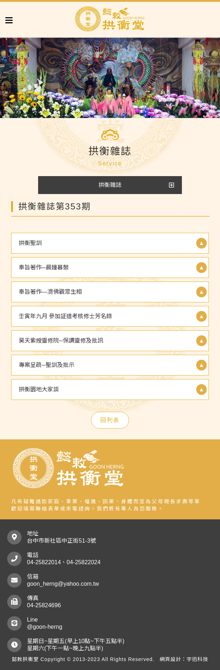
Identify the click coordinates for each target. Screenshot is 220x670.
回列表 (110, 420)
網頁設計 (170, 659)
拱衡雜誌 (110, 185)
